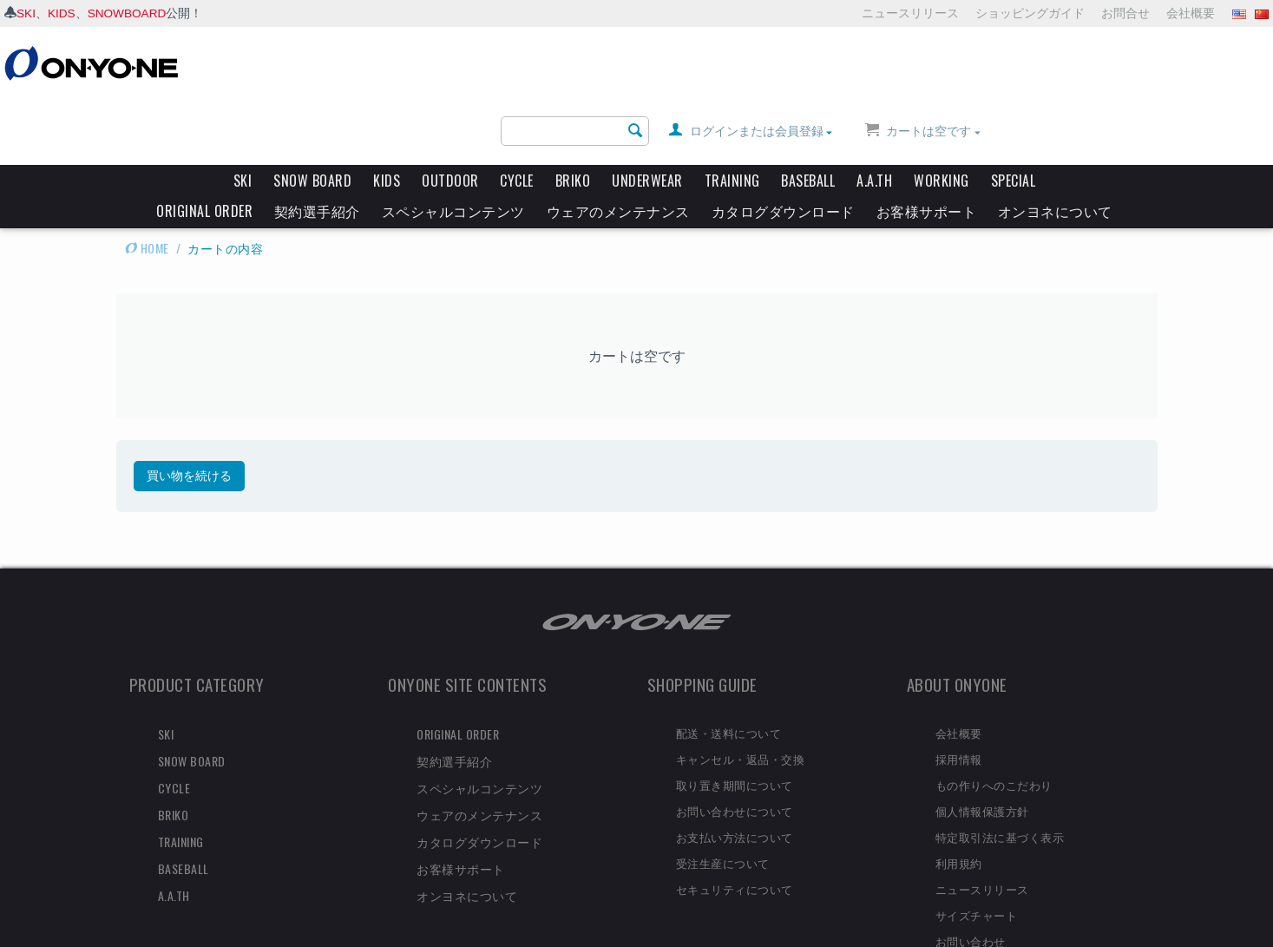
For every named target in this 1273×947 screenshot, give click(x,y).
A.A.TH (874, 114)
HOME (147, 182)
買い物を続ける (189, 410)
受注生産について (723, 797)
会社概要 (1190, 13)
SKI (26, 13)
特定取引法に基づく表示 (1000, 770)
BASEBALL (808, 114)
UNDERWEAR (647, 114)
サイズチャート (976, 849)
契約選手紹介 (317, 145)
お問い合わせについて (734, 744)
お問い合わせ (970, 875)
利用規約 (958, 797)
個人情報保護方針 (982, 744)
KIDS (63, 13)
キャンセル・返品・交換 (740, 693)
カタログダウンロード (783, 145)
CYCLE (517, 114)
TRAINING (732, 114)
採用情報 (958, 693)
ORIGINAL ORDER (204, 145)
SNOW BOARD (312, 114)
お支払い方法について (734, 770)
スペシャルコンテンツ (453, 145)
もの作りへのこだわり (994, 719)
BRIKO (573, 114)
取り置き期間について (734, 719)
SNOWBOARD (129, 13)
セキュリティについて (734, 823)
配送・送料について (729, 667)
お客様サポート (926, 145)
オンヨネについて (1055, 145)
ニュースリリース (910, 13)
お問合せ (1125, 13)
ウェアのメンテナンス (618, 145)
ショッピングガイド (1030, 13)
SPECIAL (1013, 114)
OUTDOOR (450, 114)
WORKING (941, 114)
